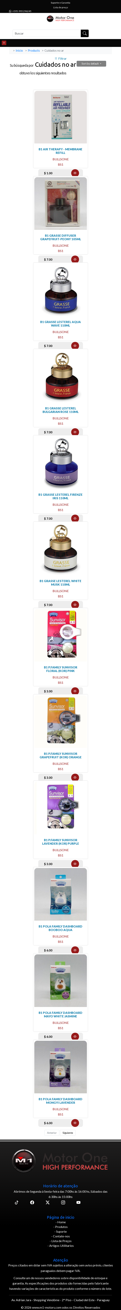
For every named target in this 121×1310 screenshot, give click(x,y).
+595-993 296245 (20, 11)
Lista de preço (60, 7)
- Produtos (60, 1227)
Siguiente (68, 1132)
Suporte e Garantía (60, 2)
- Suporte (60, 1231)
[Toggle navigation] (4, 43)
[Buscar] (47, 33)
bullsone (61, 159)
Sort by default (90, 63)
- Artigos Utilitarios (60, 1245)
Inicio (19, 50)
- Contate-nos (60, 1236)
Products (34, 50)
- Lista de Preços (61, 1241)
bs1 (60, 164)
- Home (60, 1222)
